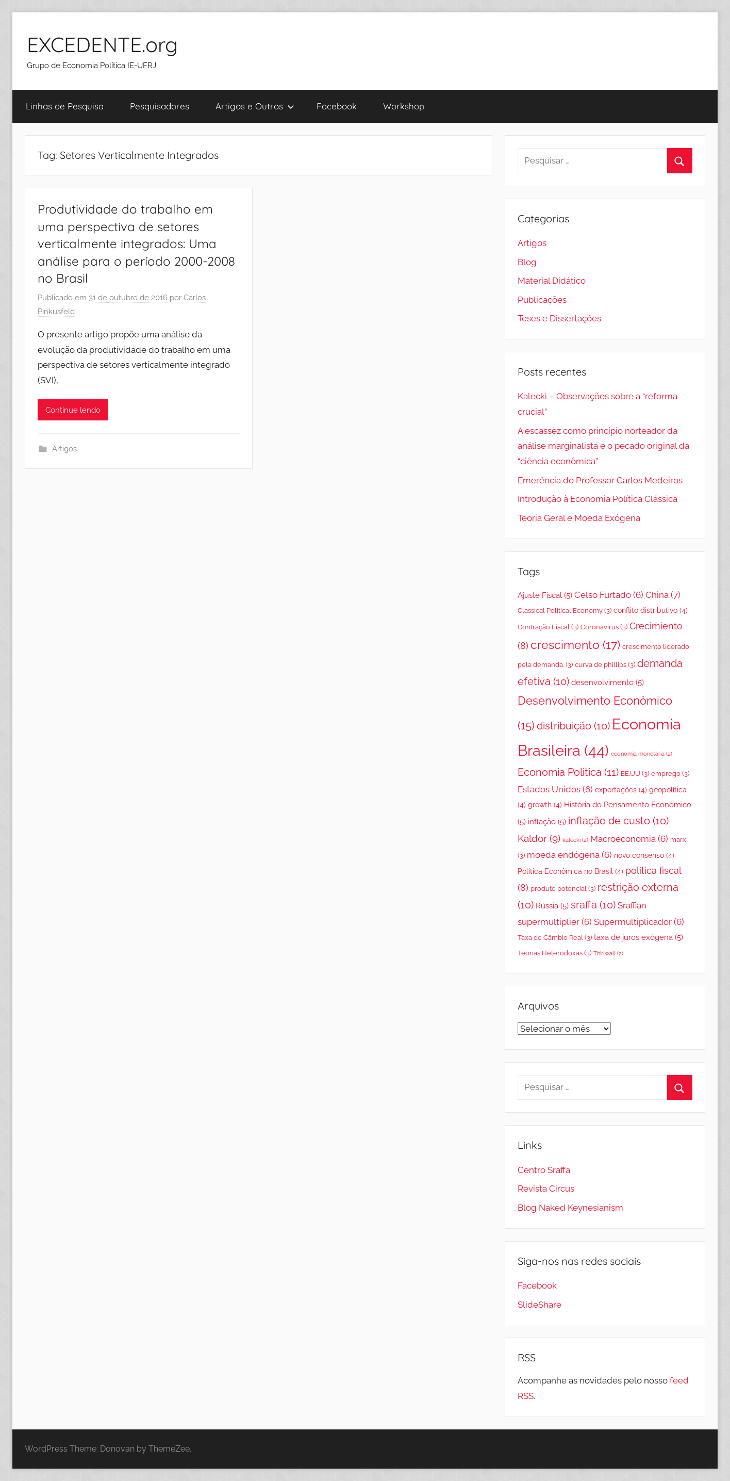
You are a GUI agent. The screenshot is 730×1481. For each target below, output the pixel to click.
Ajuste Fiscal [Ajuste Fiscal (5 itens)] (545, 595)
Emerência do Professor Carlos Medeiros (600, 480)
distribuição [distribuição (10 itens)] (573, 726)
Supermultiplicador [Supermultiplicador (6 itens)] (639, 922)
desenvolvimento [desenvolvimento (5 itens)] (607, 682)
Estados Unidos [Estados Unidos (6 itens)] (555, 789)
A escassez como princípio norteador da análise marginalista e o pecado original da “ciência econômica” (603, 446)
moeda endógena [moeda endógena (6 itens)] (569, 855)
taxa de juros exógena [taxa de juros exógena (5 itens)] (638, 937)
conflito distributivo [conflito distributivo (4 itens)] (650, 610)
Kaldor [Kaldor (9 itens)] (539, 838)
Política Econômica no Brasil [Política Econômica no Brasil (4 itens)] (570, 871)
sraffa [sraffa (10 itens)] (593, 905)
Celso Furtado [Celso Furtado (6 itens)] (608, 595)
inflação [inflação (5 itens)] (547, 821)
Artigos (64, 448)
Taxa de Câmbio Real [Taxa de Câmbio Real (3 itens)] (555, 937)
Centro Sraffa (544, 1170)
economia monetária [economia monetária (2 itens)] (641, 754)
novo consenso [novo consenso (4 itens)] (644, 855)
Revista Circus (546, 1188)
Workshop (403, 106)
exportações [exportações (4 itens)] (621, 790)
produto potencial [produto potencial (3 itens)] (562, 888)
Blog (527, 262)
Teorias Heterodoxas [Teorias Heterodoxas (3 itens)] (554, 953)
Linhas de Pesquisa (65, 106)
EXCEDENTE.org (102, 44)
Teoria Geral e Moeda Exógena (579, 518)
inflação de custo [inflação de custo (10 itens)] (618, 821)
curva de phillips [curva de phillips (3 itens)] (605, 665)
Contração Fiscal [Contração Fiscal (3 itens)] (548, 627)
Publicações (542, 300)
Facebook (337, 106)
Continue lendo (73, 410)
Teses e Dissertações (559, 318)
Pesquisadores (159, 106)
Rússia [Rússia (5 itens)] (552, 905)
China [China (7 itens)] (663, 595)
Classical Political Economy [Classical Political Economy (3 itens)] (564, 610)
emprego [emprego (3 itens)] (670, 773)
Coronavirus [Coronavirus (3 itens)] (603, 627)
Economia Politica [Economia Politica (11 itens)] (568, 772)
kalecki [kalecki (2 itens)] (575, 840)
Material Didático (552, 280)
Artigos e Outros (254, 106)
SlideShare (539, 1304)
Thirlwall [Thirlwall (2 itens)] (608, 953)
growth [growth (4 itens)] (545, 805)
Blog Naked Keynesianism (570, 1207)
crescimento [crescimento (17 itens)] (575, 645)
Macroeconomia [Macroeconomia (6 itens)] (629, 839)
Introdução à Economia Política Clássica (597, 499)
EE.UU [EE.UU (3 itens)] (635, 773)
